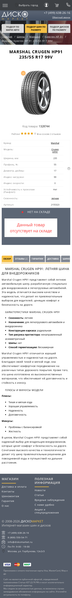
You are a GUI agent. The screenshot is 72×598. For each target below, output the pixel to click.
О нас (5, 505)
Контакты (8, 491)
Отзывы (21, 258)
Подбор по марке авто (12, 28)
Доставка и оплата (14, 486)
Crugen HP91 (55, 151)
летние (55, 198)
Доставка (53, 258)
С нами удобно (44, 504)
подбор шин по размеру (36, 28)
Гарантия (8, 501)
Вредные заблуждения (50, 500)
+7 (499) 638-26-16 (57, 13)
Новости (40, 490)
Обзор (7, 258)
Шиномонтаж (10, 496)
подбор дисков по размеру (59, 28)
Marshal (55, 143)
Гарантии (37, 258)
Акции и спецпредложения (47, 511)
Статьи (39, 495)
